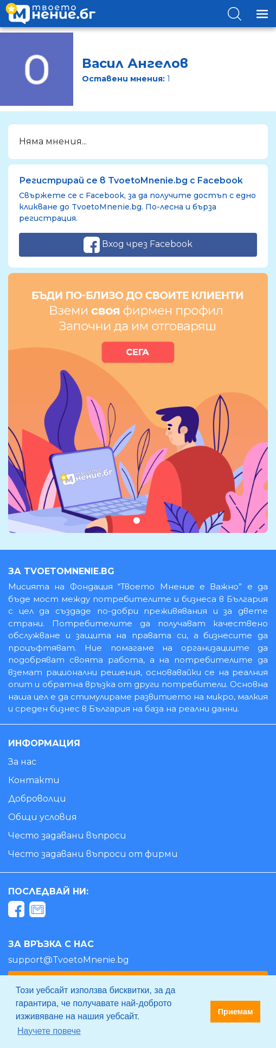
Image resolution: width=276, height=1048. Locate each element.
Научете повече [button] (49, 1031)
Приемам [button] (235, 1011)
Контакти (34, 780)
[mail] (38, 911)
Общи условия (42, 817)
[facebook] (17, 911)
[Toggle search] (234, 13)
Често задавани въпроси (67, 835)
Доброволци (37, 798)
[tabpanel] (138, 403)
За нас (22, 762)
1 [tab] (136, 520)
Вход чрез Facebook (138, 245)
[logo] (50, 13)
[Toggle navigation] (262, 13)
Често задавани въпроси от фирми (93, 854)
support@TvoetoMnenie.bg (68, 960)
